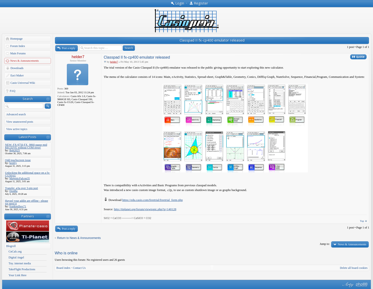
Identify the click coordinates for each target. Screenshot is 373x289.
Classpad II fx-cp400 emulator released (212, 40)
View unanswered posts (19, 121)
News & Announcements (24, 60)
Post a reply (68, 48)
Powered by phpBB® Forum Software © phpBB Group (362, 284)
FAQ (12, 91)
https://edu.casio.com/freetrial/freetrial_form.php (152, 200)
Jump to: (325, 244)
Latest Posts (27, 137)
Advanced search (16, 114)
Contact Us (79, 268)
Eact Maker (17, 75)
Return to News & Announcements (79, 238)
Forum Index (17, 46)
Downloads (17, 68)
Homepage (16, 38)
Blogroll (11, 246)
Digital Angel (16, 257)
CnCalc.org (15, 251)
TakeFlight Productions (22, 269)
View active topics (16, 129)
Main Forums (18, 53)
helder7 (78, 57)
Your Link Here (17, 275)
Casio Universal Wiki (22, 82)
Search (28, 99)
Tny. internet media (20, 263)
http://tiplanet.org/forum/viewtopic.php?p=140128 (145, 209)
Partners (27, 216)
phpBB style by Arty (347, 284)
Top (362, 220)
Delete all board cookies (354, 268)
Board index (63, 268)
